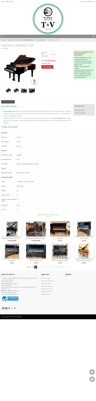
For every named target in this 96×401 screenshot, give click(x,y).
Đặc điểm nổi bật (79, 110)
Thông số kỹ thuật (80, 113)
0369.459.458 (82, 77)
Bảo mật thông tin (46, 278)
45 (62, 267)
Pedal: (3, 181)
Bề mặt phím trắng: (6, 155)
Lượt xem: (44, 63)
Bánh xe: (3, 186)
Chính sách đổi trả (46, 294)
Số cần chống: (5, 195)
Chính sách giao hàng (46, 289)
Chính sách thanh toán (47, 281)
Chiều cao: (4, 137)
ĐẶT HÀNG (47, 67)
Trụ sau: (3, 209)
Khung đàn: (4, 205)
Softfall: (3, 190)
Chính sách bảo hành (46, 286)
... (55, 267)
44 (58, 267)
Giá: (42, 61)
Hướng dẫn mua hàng (47, 291)
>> (68, 267)
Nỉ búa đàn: (4, 164)
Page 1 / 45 (30, 267)
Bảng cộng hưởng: (6, 173)
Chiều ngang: (5, 141)
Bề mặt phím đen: (6, 159)
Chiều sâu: (4, 146)
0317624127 (8, 285)
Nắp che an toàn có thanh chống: (8, 200)
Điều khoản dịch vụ (46, 283)
